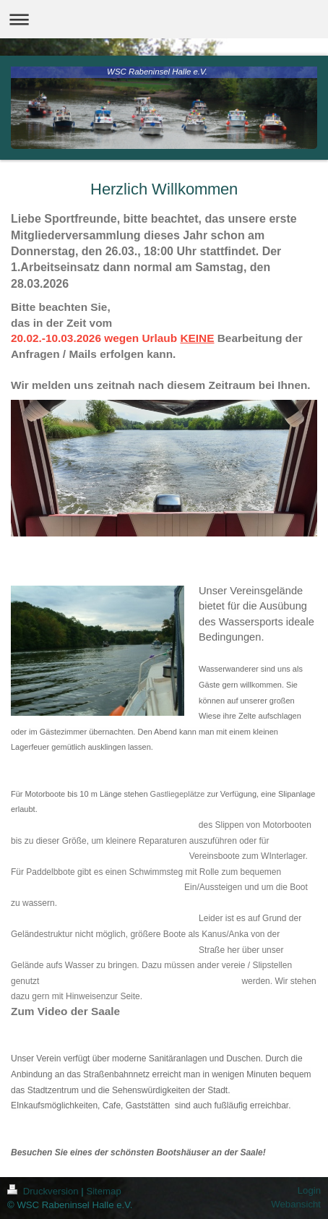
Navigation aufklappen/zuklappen (164, 19)
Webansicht (296, 1204)
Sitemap (103, 1191)
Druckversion (44, 1191)
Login (309, 1190)
